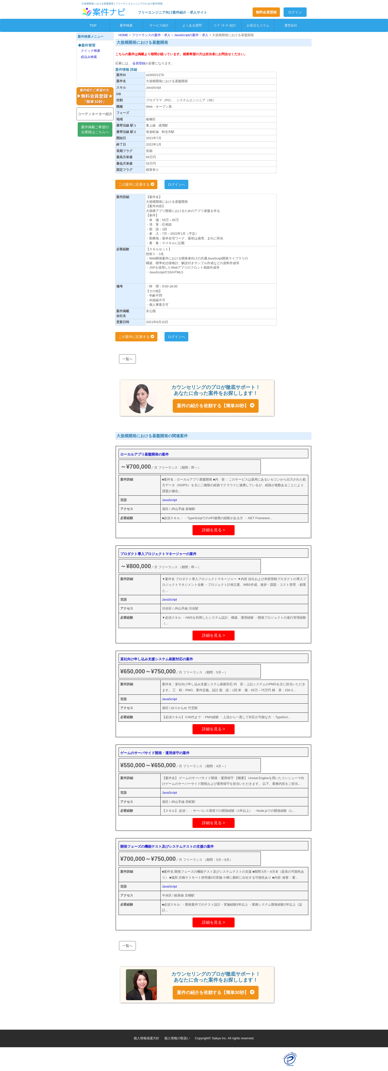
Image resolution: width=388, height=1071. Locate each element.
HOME (124, 35)
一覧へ (127, 359)
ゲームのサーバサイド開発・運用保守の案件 (155, 753)
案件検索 (126, 25)
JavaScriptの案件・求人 (191, 35)
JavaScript (169, 500)
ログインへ (176, 184)
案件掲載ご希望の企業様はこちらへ (95, 129)
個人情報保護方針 (146, 1038)
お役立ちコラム (258, 25)
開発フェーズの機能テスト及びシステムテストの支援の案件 (167, 846)
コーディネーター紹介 (95, 114)
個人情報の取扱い (177, 1038)
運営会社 (290, 25)
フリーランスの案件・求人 (151, 35)
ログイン (295, 12)
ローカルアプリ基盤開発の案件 (144, 454)
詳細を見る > (213, 530)
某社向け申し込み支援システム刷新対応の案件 (156, 659)
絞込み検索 (89, 57)
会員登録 (138, 63)
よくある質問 (192, 25)
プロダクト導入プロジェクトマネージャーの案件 (158, 554)
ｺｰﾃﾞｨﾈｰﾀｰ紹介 (225, 25)
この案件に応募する (136, 184)
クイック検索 (90, 50)
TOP (93, 25)
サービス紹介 (159, 25)
